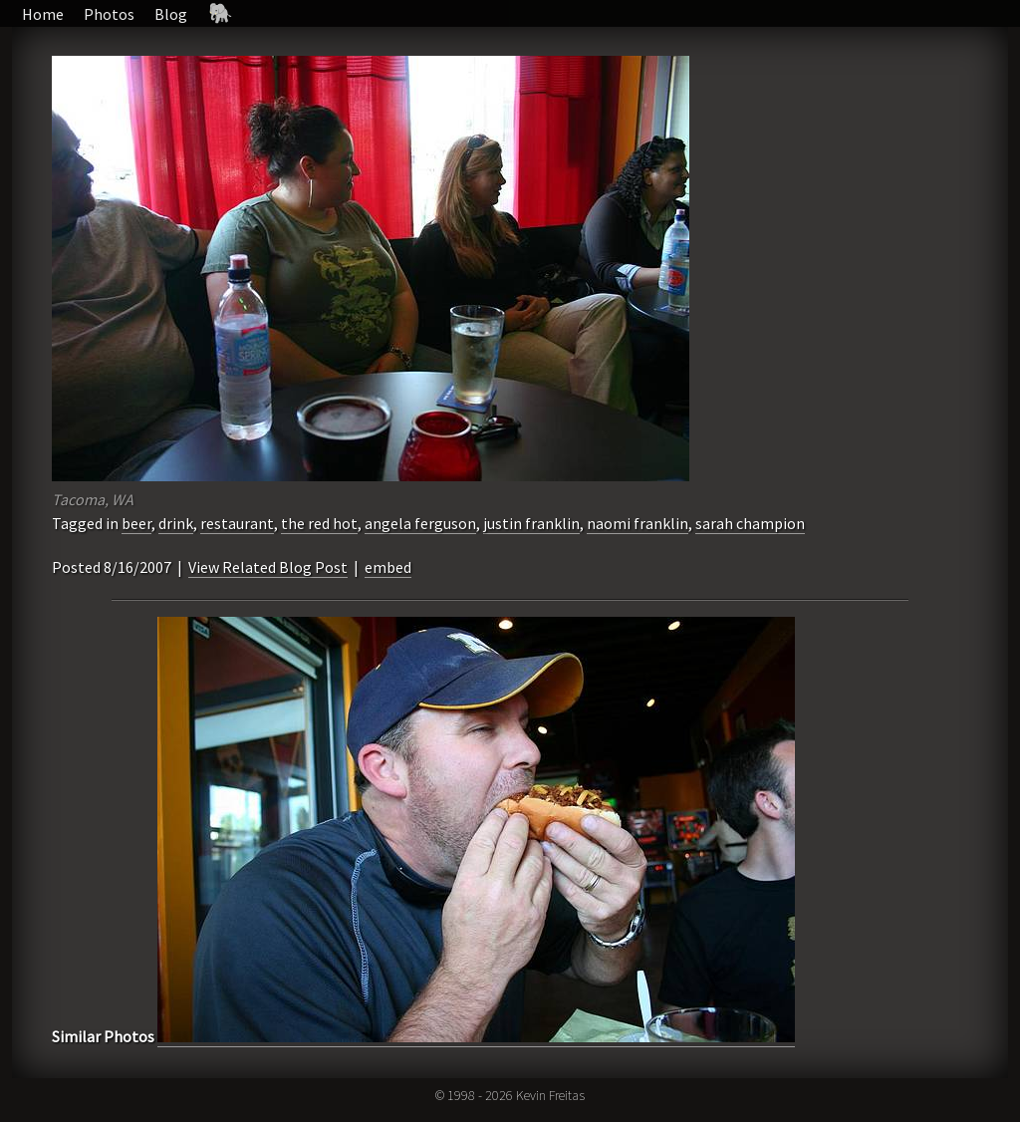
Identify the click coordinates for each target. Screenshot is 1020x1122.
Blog (170, 14)
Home (43, 14)
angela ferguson (420, 523)
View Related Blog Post (268, 567)
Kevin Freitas (550, 1095)
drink (175, 523)
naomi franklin (637, 523)
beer (136, 523)
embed (388, 567)
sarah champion (750, 523)
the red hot (319, 523)
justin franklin (531, 523)
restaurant (237, 523)
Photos (109, 14)
